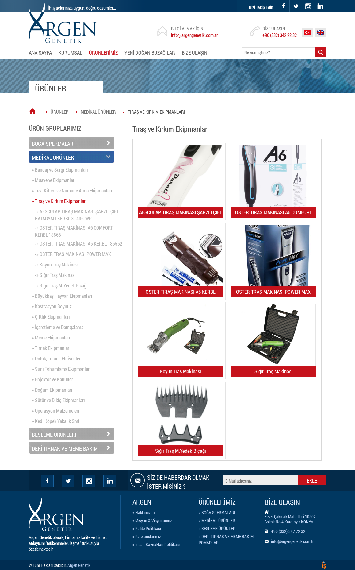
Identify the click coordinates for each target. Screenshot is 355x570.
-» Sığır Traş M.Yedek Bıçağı (61, 285)
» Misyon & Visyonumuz (152, 520)
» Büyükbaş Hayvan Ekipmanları (62, 296)
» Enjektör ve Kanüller (52, 379)
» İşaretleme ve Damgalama (57, 327)
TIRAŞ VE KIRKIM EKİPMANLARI (156, 112)
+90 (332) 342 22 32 (279, 35)
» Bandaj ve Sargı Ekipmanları (60, 169)
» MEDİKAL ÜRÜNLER (217, 520)
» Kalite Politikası (146, 528)
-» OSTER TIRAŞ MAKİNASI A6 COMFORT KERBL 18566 (74, 231)
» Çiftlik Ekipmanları (51, 316)
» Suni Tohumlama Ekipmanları (61, 369)
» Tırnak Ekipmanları (51, 348)
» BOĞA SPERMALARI (217, 512)
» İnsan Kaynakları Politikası (156, 544)
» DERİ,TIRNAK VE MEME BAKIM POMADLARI (226, 537)
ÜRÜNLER (60, 112)
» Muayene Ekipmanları (54, 180)
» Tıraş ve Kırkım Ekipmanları (59, 201)
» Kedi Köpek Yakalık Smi (55, 421)
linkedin (320, 6)
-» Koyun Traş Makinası (57, 264)
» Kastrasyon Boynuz (52, 306)
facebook (283, 6)
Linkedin (110, 481)
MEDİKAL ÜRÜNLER (98, 112)
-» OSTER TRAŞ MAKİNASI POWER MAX (73, 254)
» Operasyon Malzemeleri (55, 410)
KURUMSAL (70, 52)
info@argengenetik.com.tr (194, 35)
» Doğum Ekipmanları (52, 389)
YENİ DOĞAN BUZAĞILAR (149, 52)
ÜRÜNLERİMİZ (103, 52)
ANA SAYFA (40, 52)
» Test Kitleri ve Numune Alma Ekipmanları (72, 190)
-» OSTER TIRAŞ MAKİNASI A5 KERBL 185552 (78, 243)
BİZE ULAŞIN (194, 52)
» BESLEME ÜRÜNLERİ (218, 528)
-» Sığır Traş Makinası (55, 275)
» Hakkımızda (143, 512)
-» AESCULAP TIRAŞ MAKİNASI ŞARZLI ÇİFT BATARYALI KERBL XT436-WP (77, 215)
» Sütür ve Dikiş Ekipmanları (58, 400)
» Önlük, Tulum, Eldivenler (56, 358)
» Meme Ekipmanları (51, 337)
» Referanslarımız (146, 536)
